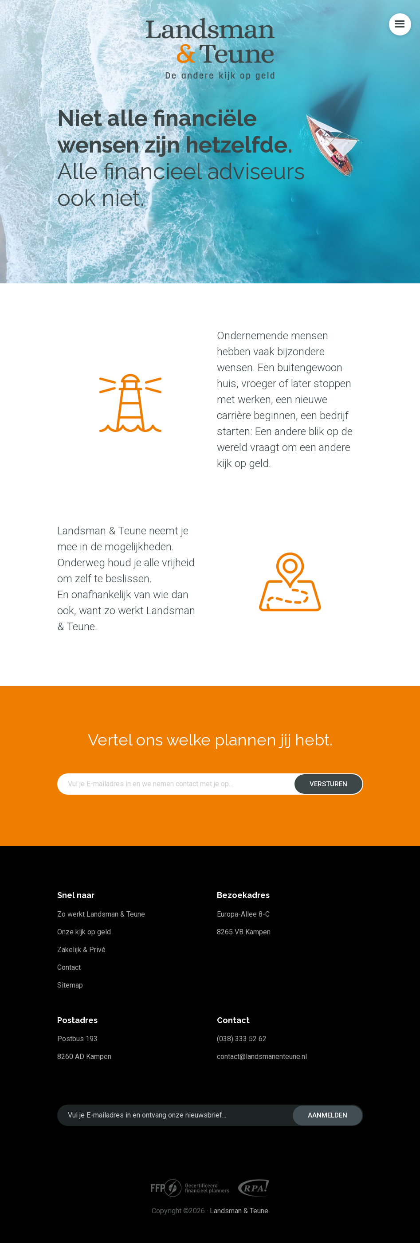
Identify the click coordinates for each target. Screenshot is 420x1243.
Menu (400, 24)
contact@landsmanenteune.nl (262, 1056)
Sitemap (70, 985)
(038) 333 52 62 (242, 1039)
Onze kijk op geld (84, 932)
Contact (69, 967)
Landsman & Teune (239, 1211)
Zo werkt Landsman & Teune (101, 914)
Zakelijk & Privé (81, 949)
